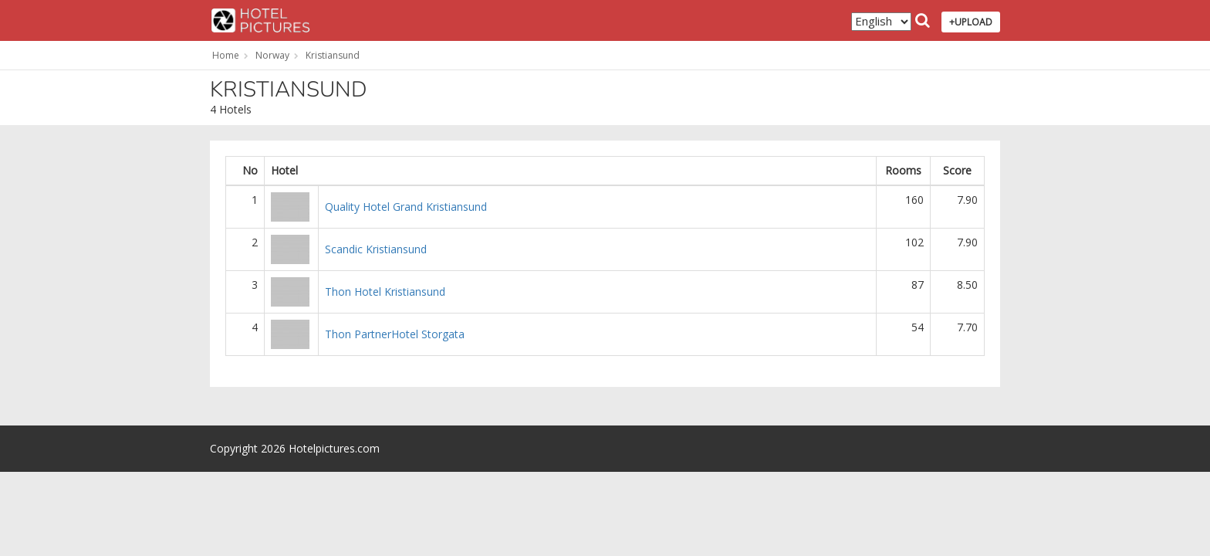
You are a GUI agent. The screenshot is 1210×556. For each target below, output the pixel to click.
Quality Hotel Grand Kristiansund (406, 206)
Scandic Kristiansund (376, 249)
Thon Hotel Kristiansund (385, 291)
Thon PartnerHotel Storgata (395, 334)
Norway (272, 55)
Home (225, 55)
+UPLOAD (970, 22)
